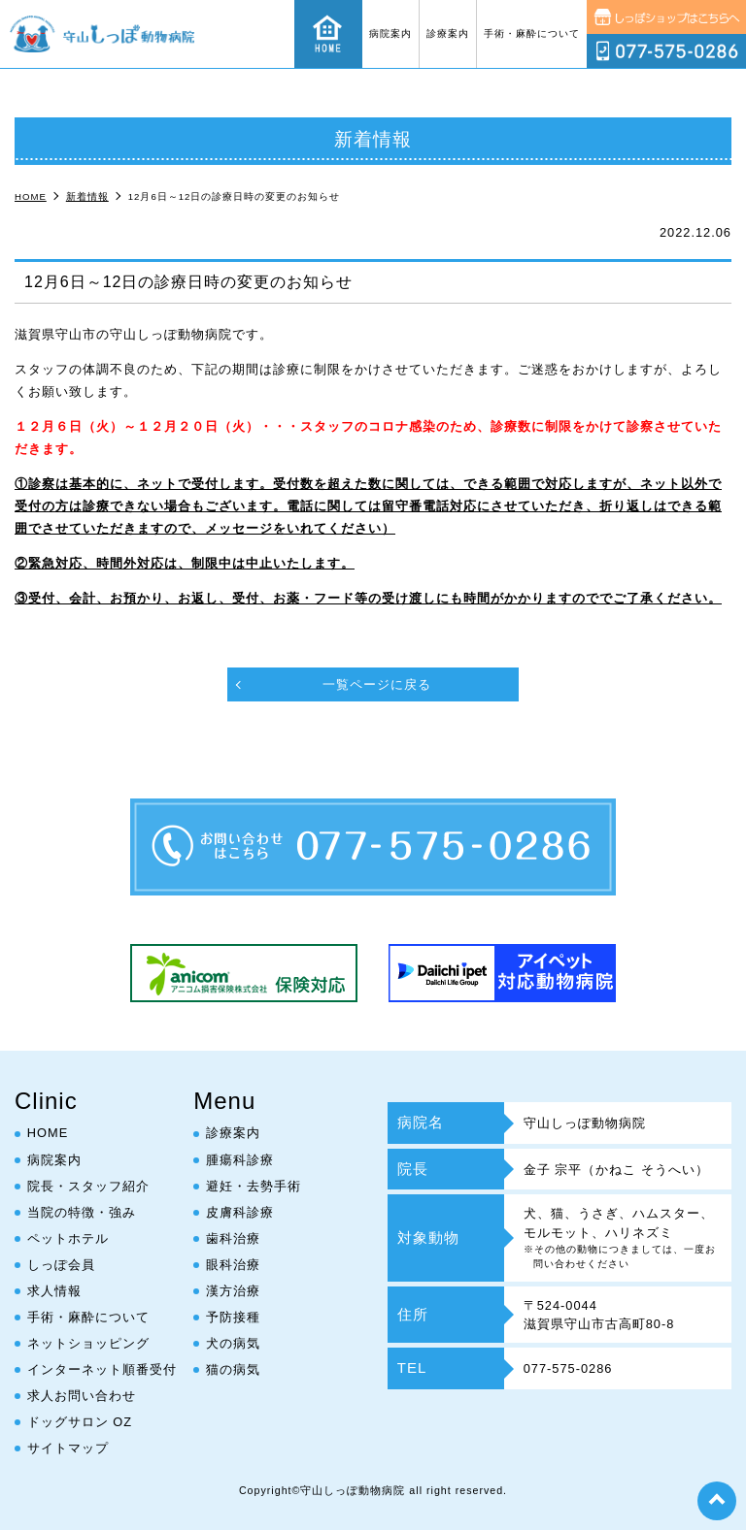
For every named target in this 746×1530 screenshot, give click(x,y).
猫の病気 (233, 1369)
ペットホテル (68, 1238)
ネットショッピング (88, 1343)
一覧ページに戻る (376, 684)
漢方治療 (233, 1291)
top (716, 1500)
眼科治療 (233, 1264)
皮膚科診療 (240, 1212)
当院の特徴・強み (81, 1212)
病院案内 (390, 33)
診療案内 (447, 33)
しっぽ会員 (61, 1264)
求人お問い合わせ (81, 1395)
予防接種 (233, 1317)
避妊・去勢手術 (253, 1186)
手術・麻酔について (532, 33)
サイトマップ (68, 1448)
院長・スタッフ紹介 (88, 1186)
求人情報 (54, 1291)
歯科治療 (233, 1238)
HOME (47, 1133)
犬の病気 (233, 1343)
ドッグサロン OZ (79, 1422)
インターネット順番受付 (102, 1369)
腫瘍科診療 (240, 1160)
